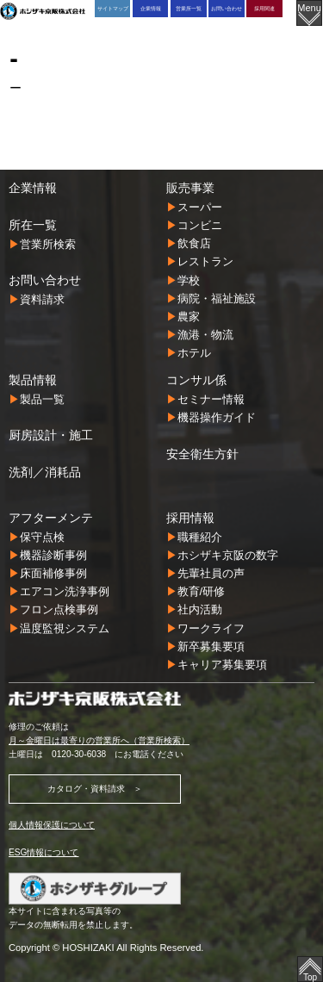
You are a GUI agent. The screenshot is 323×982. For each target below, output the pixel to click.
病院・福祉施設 (216, 298)
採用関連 (264, 8)
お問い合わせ (226, 8)
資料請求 (42, 299)
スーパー (199, 207)
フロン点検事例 (59, 609)
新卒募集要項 (211, 646)
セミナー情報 (211, 399)
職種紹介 (199, 537)
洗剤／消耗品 (45, 472)
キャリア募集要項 (222, 664)
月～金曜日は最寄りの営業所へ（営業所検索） (99, 740)
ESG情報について (43, 852)
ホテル (194, 352)
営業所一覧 (189, 8)
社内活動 (199, 609)
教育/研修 (201, 591)
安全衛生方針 (202, 454)
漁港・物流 (205, 334)
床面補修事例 (53, 573)
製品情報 (33, 380)
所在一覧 (33, 225)
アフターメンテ (51, 518)
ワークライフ (211, 628)
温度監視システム (64, 628)
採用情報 (190, 518)
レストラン (205, 261)
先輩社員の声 (211, 573)
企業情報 (150, 8)
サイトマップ (112, 8)
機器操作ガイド (216, 417)
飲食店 (194, 243)
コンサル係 (196, 380)
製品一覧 (42, 399)
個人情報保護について (52, 825)
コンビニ (199, 225)
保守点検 (42, 537)
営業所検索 (48, 244)
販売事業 (190, 188)
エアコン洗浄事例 (64, 591)
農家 (188, 316)
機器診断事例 (53, 555)
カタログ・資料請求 (86, 788)
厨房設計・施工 (51, 435)
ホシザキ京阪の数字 (227, 555)
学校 (188, 280)
